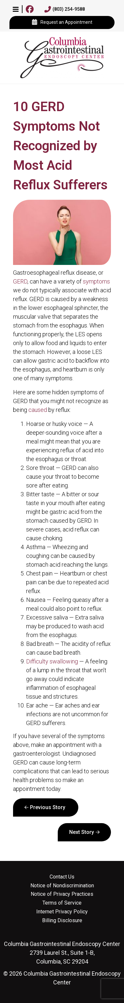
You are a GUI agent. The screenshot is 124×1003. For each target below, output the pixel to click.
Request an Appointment (62, 22)
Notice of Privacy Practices (62, 894)
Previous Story (47, 807)
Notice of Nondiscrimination (62, 885)
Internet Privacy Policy (62, 911)
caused (37, 409)
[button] (15, 9)
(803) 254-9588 (64, 9)
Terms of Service (62, 903)
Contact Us (62, 876)
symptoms (96, 281)
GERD (20, 281)
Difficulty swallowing (52, 661)
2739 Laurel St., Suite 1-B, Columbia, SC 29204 (62, 952)
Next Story (81, 832)
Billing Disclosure (62, 920)
